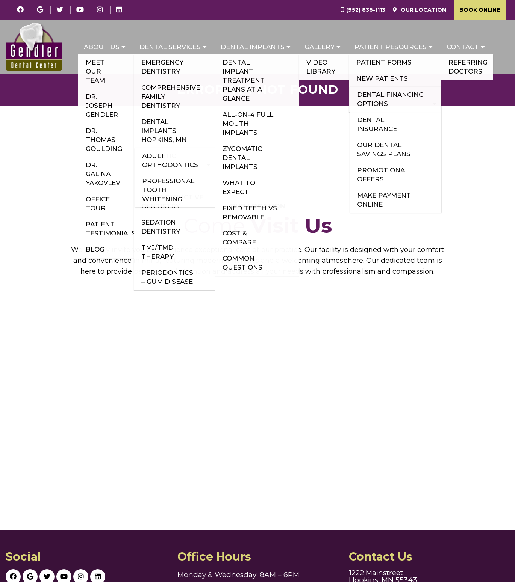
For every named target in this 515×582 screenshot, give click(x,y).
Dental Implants (253, 47)
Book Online (479, 9)
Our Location (422, 9)
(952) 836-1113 (365, 9)
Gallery (319, 47)
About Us (102, 47)
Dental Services (170, 47)
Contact (463, 47)
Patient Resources (390, 47)
